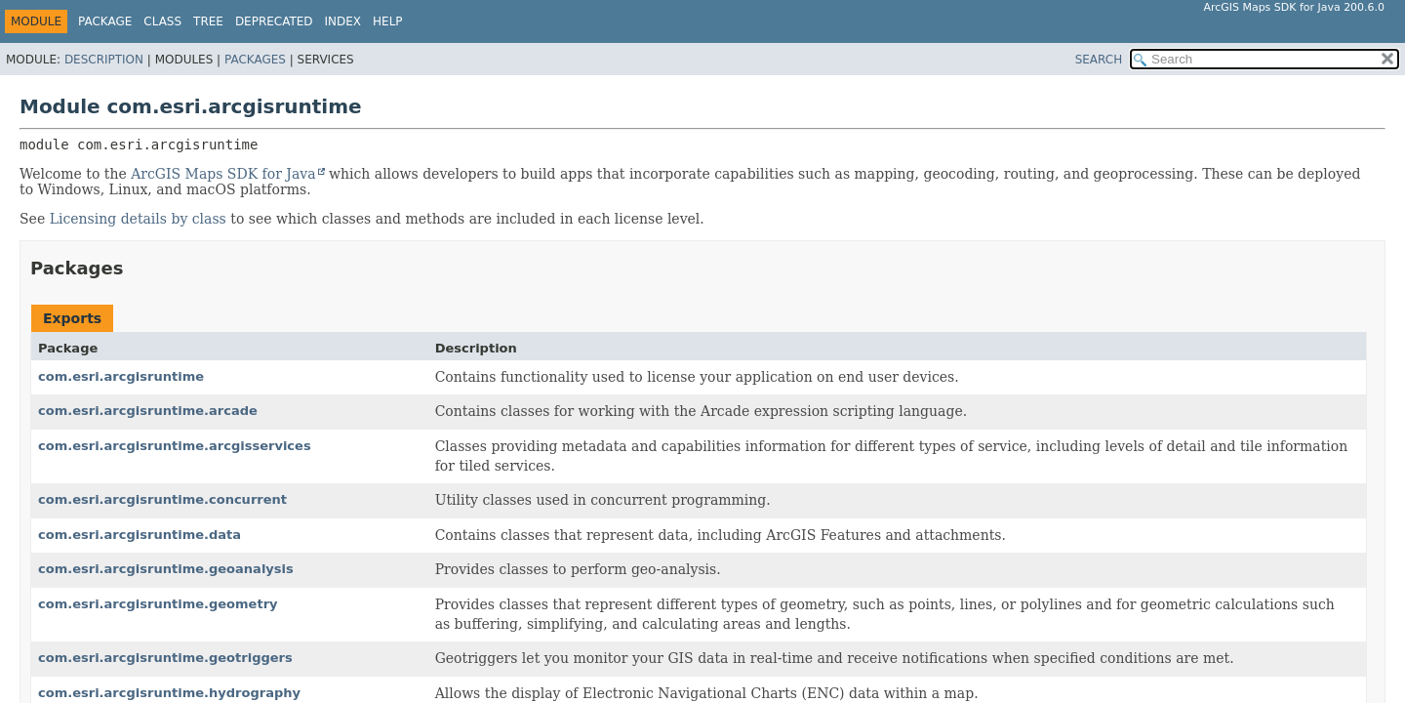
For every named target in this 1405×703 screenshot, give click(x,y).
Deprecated (274, 21)
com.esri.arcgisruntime (121, 376)
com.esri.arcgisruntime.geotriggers (165, 657)
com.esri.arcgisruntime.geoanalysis (166, 568)
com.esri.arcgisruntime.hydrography (169, 692)
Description (103, 59)
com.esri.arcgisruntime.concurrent (162, 499)
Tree (208, 21)
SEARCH (1099, 59)
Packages (255, 59)
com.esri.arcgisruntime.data (139, 534)
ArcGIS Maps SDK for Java (223, 174)
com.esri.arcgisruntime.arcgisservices (174, 445)
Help (388, 21)
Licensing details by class (138, 219)
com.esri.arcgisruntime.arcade (148, 410)
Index (343, 21)
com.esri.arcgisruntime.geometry (158, 604)
